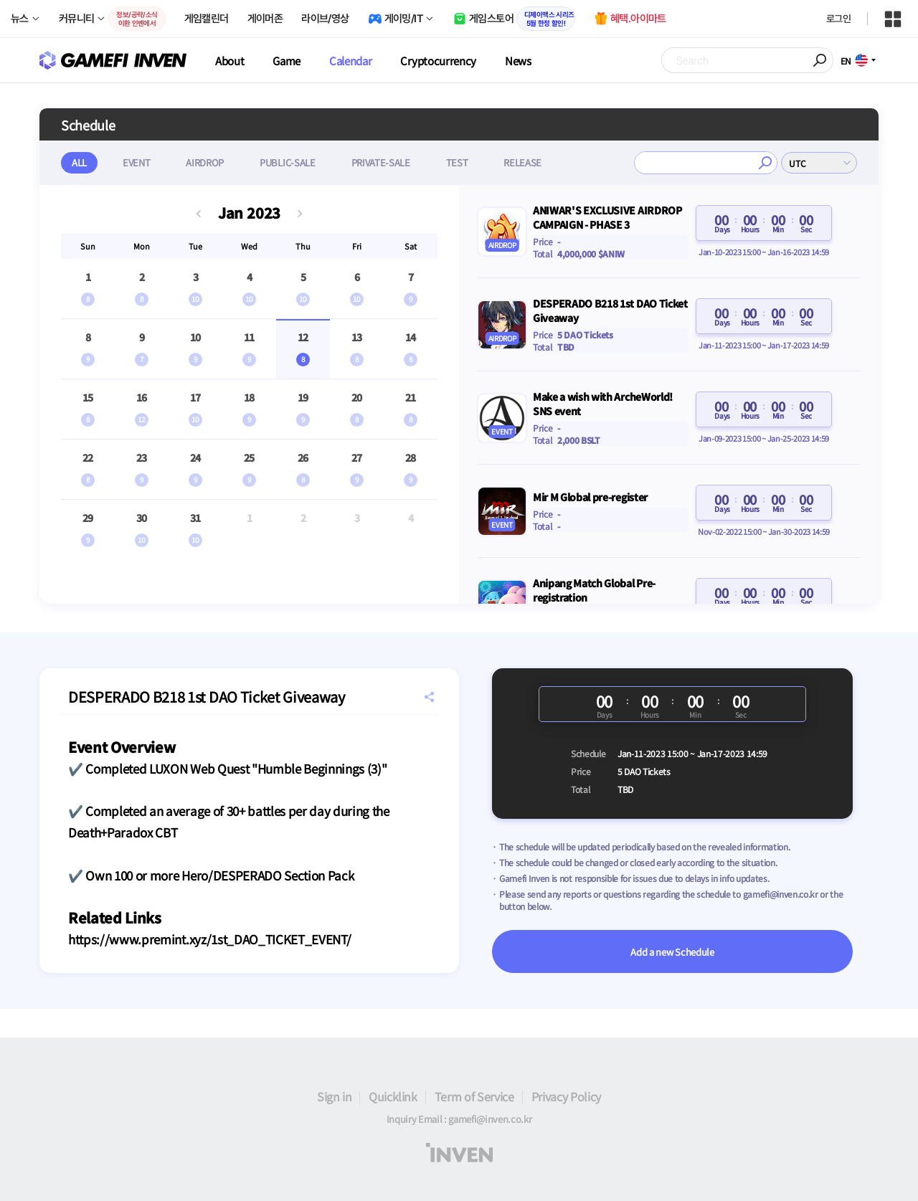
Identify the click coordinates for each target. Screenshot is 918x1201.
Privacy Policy (566, 1096)
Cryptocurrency (437, 60)
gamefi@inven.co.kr (780, 894)
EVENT (136, 162)
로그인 (838, 18)
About (229, 60)
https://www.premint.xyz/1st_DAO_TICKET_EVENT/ (209, 939)
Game (287, 60)
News (518, 60)
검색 (765, 163)
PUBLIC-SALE (287, 162)
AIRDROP (205, 162)
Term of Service (474, 1096)
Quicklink (393, 1096)
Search (820, 60)
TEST (457, 162)
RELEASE (522, 162)
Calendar (350, 60)
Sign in (334, 1096)
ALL (79, 162)
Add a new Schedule (672, 952)
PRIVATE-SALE (380, 162)
